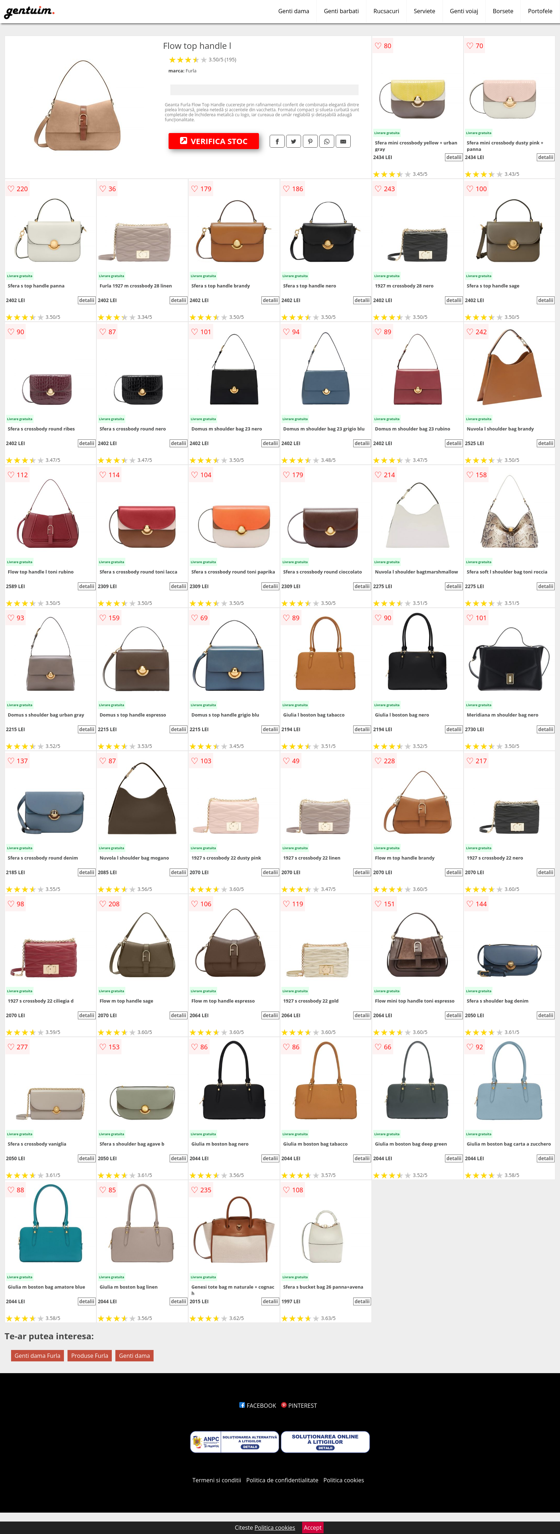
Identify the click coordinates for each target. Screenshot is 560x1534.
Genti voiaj (464, 11)
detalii (453, 157)
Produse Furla (89, 1356)
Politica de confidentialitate (282, 1480)
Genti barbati (341, 11)
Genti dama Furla (37, 1356)
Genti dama (293, 11)
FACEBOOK (257, 1406)
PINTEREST (299, 1406)
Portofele (540, 11)
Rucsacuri (386, 11)
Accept (313, 1528)
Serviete (424, 11)
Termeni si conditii (216, 1480)
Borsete (503, 11)
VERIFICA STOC (214, 141)
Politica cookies (344, 1480)
